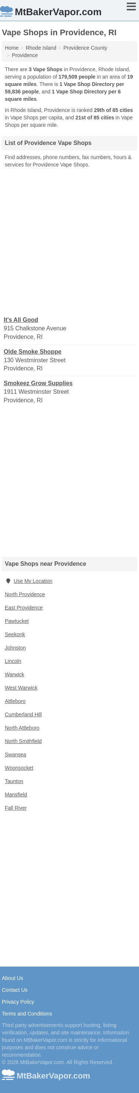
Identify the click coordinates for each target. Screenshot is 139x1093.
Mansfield (16, 795)
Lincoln (13, 661)
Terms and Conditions (27, 1014)
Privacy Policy (18, 1002)
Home (12, 48)
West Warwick (21, 688)
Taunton (14, 781)
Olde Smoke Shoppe (33, 352)
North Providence (25, 594)
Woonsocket (19, 768)
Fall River (16, 808)
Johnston (15, 648)
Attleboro (15, 701)
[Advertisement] (69, 241)
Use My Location (28, 581)
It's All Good (21, 320)
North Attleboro (22, 728)
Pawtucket (17, 621)
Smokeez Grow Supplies (38, 383)
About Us (12, 978)
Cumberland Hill (23, 714)
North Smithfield (23, 741)
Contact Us (14, 990)
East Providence (24, 608)
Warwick (14, 674)
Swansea (15, 754)
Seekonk (15, 634)
